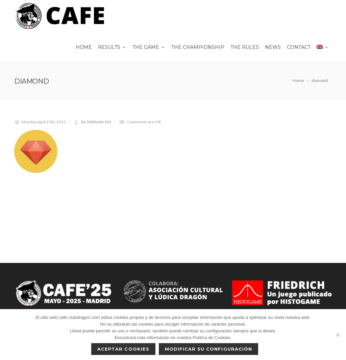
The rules (244, 47)
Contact (299, 47)
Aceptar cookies (123, 349)
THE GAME (148, 47)
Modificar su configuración (208, 349)
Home (84, 47)
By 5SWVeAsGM (96, 121)
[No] (337, 334)
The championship (197, 47)
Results (112, 47)
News (273, 47)
